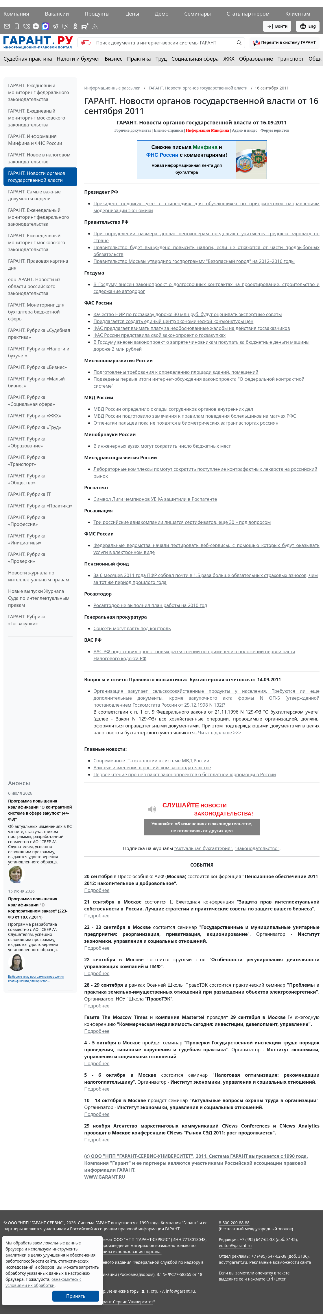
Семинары (197, 13)
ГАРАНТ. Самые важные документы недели (34, 195)
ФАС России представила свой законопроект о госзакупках (159, 335)
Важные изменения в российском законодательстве (152, 767)
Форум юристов (275, 130)
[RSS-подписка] (94, 26)
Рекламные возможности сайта (280, 1262)
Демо (162, 13)
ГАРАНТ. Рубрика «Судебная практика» (39, 333)
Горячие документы (132, 130)
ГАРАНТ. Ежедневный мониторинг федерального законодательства (38, 92)
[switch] (86, 42)
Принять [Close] (76, 1296)
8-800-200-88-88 (234, 1222)
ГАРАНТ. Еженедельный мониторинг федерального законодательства (38, 217)
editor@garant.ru (235, 1245)
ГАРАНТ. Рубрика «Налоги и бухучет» (38, 352)
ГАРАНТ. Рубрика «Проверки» (26, 557)
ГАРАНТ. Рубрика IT (29, 494)
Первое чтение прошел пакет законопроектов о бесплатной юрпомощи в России (184, 774)
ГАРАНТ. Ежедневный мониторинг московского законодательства (36, 118)
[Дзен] (36, 26)
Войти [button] (277, 26)
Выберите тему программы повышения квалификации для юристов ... (36, 979)
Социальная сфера (195, 58)
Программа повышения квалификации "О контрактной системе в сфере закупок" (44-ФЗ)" (40, 810)
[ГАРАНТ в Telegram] (55, 26)
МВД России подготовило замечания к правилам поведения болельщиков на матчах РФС (194, 416)
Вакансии (57, 13)
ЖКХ (229, 58)
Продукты (97, 13)
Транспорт (291, 58)
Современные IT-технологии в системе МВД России (151, 760)
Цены (132, 13)
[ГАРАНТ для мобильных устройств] (16, 26)
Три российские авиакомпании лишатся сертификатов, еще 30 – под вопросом (182, 522)
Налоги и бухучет (78, 58)
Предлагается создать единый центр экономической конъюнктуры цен (173, 321)
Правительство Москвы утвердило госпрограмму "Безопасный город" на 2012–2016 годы (194, 261)
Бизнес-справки (168, 130)
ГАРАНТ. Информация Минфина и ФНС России (35, 139)
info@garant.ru (180, 1291)
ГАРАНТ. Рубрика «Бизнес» (37, 367)
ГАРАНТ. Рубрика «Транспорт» (26, 460)
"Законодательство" (257, 848)
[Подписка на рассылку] (6, 26)
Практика (139, 58)
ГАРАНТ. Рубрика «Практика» (40, 506)
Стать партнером (248, 13)
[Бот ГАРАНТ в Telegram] (65, 26)
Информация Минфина (207, 130)
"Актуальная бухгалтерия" (203, 848)
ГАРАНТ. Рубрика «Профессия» (26, 520)
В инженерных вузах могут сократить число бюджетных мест (162, 446)
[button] (285, 42)
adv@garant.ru (233, 1262)
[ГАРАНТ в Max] (45, 26)
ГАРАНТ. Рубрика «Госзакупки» (26, 620)
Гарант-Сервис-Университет (126, 1301)
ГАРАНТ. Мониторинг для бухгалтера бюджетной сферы (36, 312)
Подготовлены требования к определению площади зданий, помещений (175, 372)
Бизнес (113, 58)
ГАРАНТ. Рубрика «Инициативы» (26, 539)
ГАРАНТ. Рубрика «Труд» (34, 427)
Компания (16, 13)
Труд (161, 58)
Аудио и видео (245, 130)
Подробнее (96, 890)
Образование (256, 58)
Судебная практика (27, 58)
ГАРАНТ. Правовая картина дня (38, 264)
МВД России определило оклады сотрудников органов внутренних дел (173, 409)
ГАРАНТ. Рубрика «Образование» (26, 442)
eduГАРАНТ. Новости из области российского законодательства (34, 286)
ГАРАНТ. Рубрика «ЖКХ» (34, 416)
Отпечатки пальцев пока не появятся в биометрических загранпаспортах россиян (185, 423)
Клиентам (297, 13)
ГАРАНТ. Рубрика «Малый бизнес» (36, 382)
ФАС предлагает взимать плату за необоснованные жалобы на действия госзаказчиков (191, 328)
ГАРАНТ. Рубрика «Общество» (26, 479)
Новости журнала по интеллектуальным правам (38, 576)
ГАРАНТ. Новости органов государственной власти (36, 176)
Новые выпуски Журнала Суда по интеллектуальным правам (38, 598)
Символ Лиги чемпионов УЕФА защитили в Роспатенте (155, 499)
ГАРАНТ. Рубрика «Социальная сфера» (31, 400)
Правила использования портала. (128, 1251)
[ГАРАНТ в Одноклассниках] (75, 26)
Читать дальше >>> (219, 732)
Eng (308, 26)
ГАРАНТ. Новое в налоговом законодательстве (39, 158)
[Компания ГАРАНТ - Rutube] (85, 26)
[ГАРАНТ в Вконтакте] (26, 26)
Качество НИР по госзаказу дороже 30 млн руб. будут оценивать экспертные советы (187, 314)
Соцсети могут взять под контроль (132, 628)
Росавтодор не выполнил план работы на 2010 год (150, 605)
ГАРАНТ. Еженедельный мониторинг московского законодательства (36, 242)
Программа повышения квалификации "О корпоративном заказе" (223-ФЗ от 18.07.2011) (37, 908)
